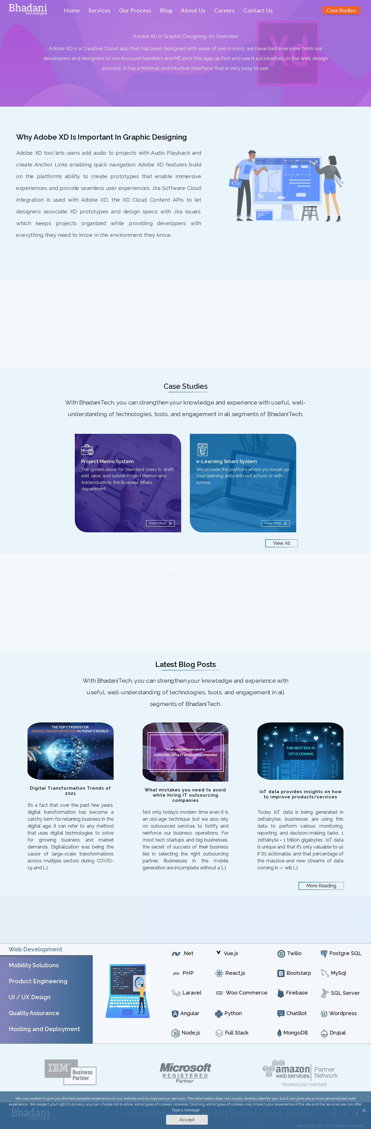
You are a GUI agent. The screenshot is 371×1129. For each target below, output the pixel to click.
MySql (333, 973)
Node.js (186, 1033)
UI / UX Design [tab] (30, 997)
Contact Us (258, 10)
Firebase (292, 993)
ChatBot (292, 1013)
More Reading (321, 885)
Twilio (289, 953)
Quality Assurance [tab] (34, 1013)
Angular (185, 1013)
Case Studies (341, 10)
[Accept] (364, 1110)
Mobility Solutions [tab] (34, 965)
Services (99, 10)
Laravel (186, 993)
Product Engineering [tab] (38, 981)
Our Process (135, 10)
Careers (224, 10)
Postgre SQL (341, 953)
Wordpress (339, 1013)
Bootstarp (294, 973)
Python (228, 1013)
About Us (193, 10)
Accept (186, 1119)
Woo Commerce (241, 993)
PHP (183, 973)
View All (281, 543)
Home (73, 10)
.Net (182, 953)
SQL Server (340, 993)
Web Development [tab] (35, 949)
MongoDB (292, 1033)
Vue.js (226, 953)
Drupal (333, 1033)
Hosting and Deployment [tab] (44, 1029)
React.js (230, 973)
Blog (166, 10)
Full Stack (231, 1033)
